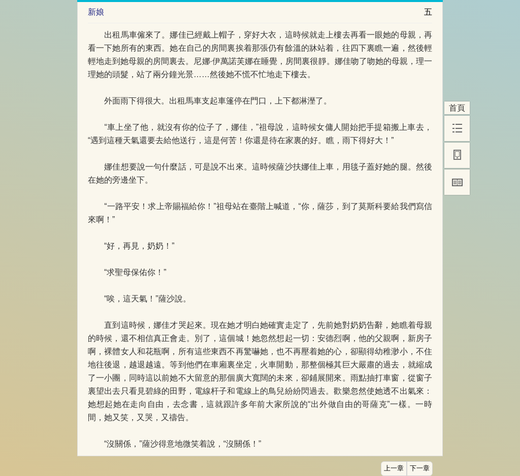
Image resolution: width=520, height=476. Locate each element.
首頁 (457, 108)
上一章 (394, 468)
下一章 (420, 468)
